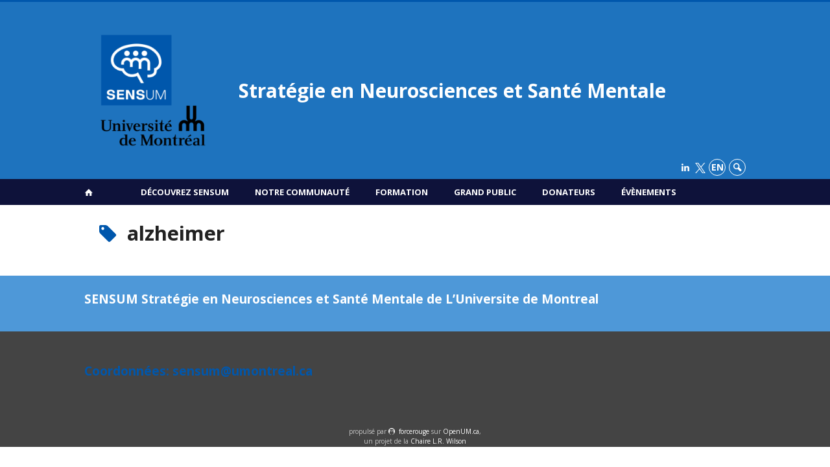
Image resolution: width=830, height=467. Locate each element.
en (717, 167)
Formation (401, 192)
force (414, 431)
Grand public (485, 192)
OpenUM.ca (461, 431)
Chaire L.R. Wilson (438, 441)
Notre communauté (302, 192)
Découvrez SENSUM (185, 192)
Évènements (648, 192)
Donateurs (568, 192)
